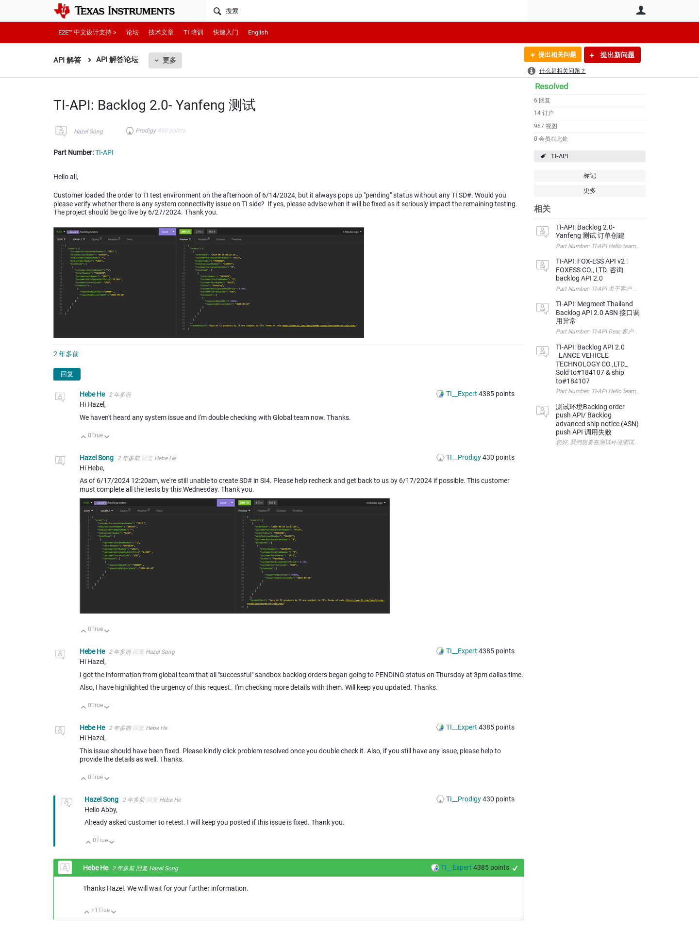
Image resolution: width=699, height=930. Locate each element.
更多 (169, 60)
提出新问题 (616, 55)
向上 (84, 437)
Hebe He (93, 394)
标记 (589, 175)
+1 (515, 868)
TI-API (559, 156)
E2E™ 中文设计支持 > (87, 32)
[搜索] (366, 10)
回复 (67, 374)
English (258, 32)
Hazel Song (88, 131)
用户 (641, 10)
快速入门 (225, 32)
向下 (107, 437)
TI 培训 (193, 32)
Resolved (551, 86)
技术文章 (161, 32)
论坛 (132, 32)
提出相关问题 (554, 55)
